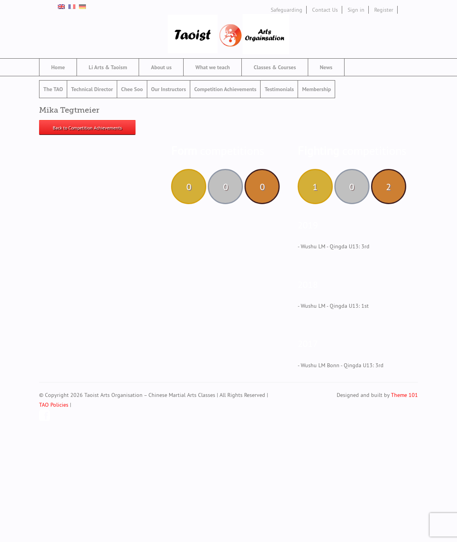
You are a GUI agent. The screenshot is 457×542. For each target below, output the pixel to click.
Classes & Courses (274, 67)
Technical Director (92, 89)
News (326, 67)
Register (383, 9)
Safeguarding (286, 9)
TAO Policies (53, 404)
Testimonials (279, 89)
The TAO (53, 89)
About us (161, 67)
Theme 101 (404, 394)
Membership (316, 89)
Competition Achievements (225, 89)
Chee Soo (132, 89)
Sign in (356, 9)
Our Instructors (168, 89)
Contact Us (325, 9)
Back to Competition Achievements (87, 128)
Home (58, 67)
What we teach (212, 67)
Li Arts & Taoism (108, 67)
